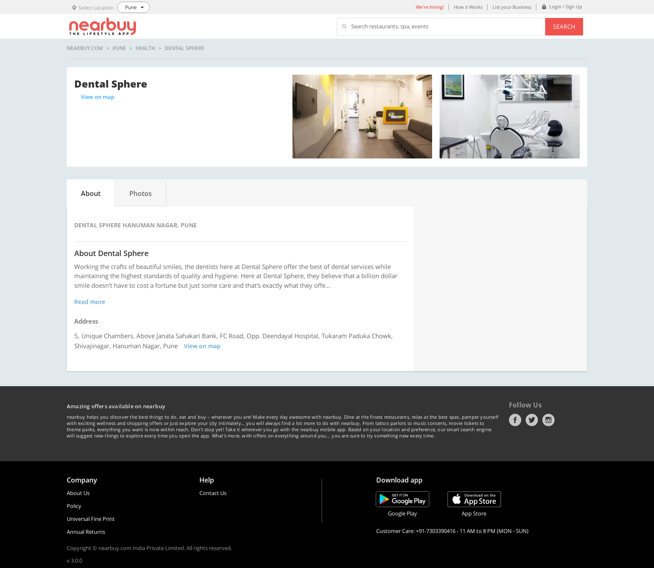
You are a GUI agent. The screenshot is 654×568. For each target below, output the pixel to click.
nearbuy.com (85, 48)
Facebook (515, 420)
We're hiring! (430, 7)
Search (564, 26)
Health (145, 48)
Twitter (532, 420)
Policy (74, 506)
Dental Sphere (184, 48)
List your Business (512, 7)
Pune (119, 48)
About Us (78, 493)
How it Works (468, 7)
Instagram (548, 420)
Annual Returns (86, 531)
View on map (97, 97)
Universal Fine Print (91, 519)
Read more (89, 302)
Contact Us (212, 493)
